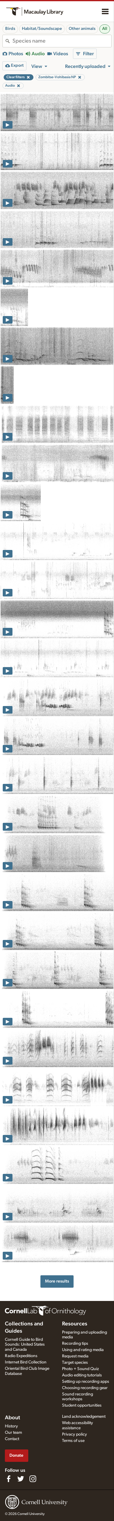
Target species (75, 1362)
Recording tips (75, 1343)
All (104, 29)
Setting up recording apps (85, 1381)
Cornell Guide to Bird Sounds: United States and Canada (25, 1344)
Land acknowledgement (83, 1416)
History (11, 1426)
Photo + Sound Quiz (80, 1369)
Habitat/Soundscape (42, 29)
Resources (74, 1324)
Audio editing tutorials (82, 1375)
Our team (13, 1432)
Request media (75, 1356)
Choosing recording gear (85, 1388)
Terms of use (73, 1441)
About (12, 1417)
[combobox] (61, 41)
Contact (12, 1439)
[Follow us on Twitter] (20, 1478)
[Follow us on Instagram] (32, 1478)
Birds (10, 29)
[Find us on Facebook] (8, 1478)
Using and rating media (83, 1350)
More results (57, 1281)
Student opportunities (82, 1405)
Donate (16, 1455)
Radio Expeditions (21, 1356)
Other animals (82, 29)
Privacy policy (74, 1434)
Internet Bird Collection (26, 1362)
